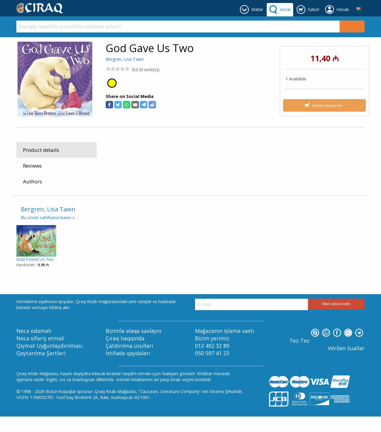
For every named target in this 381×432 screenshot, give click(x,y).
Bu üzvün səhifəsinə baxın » (48, 233)
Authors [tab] (32, 181)
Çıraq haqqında (125, 353)
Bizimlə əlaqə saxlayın (133, 346)
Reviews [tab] (32, 165)
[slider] (117, 68)
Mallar (116, 159)
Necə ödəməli (33, 346)
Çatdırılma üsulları (129, 361)
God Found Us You (34, 274)
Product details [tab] (41, 149)
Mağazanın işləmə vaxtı (224, 346)
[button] (109, 104)
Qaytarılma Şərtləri (40, 368)
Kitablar (134, 159)
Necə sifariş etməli (40, 353)
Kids (150, 159)
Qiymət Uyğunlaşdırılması (49, 361)
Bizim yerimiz (212, 353)
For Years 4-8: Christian (182, 159)
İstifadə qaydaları (128, 368)
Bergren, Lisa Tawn (125, 59)
